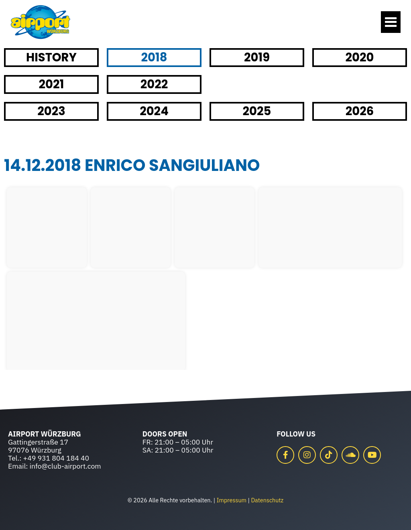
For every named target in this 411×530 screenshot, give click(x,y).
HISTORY (51, 57)
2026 (360, 111)
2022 (154, 84)
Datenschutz (267, 500)
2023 (51, 111)
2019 (257, 57)
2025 (257, 111)
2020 (360, 57)
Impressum (231, 500)
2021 (51, 84)
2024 (154, 111)
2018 (154, 57)
